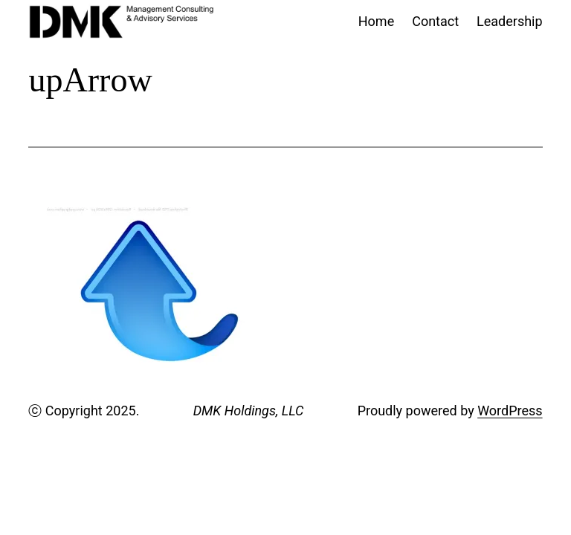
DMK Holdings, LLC (248, 410)
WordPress (509, 410)
